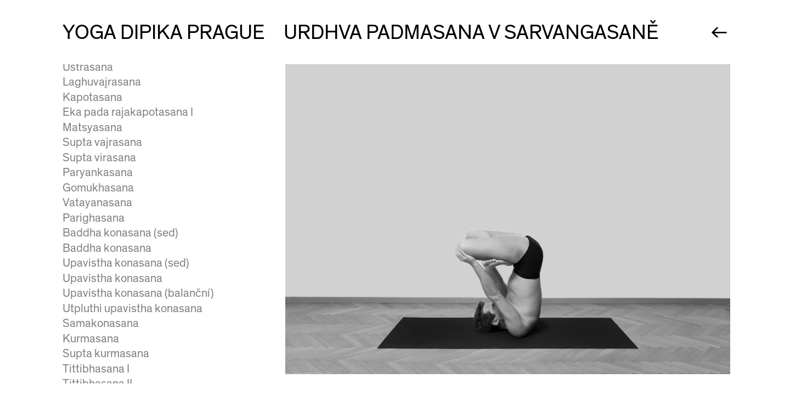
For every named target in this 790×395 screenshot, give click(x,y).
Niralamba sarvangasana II (128, 80)
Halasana (86, 110)
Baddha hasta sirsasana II (125, 321)
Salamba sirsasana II (113, 276)
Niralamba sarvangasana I (126, 65)
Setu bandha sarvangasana (129, 216)
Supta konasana (102, 95)
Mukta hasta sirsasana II (121, 367)
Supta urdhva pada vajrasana (134, 155)
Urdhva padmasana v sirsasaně (139, 246)
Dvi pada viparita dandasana (132, 381)
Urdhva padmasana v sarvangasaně (150, 171)
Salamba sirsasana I (112, 261)
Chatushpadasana (108, 201)
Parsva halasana (103, 125)
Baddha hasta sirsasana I (124, 306)
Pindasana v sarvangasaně (128, 185)
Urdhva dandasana (109, 231)
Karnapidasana (100, 140)
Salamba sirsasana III (114, 291)
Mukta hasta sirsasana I (120, 351)
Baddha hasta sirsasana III (127, 336)
